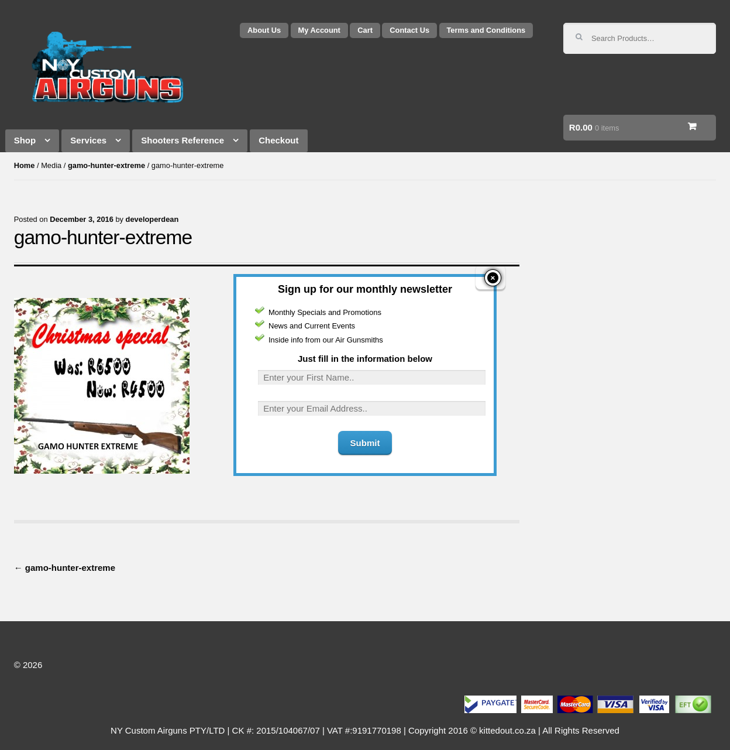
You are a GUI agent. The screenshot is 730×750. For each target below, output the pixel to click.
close (493, 257)
